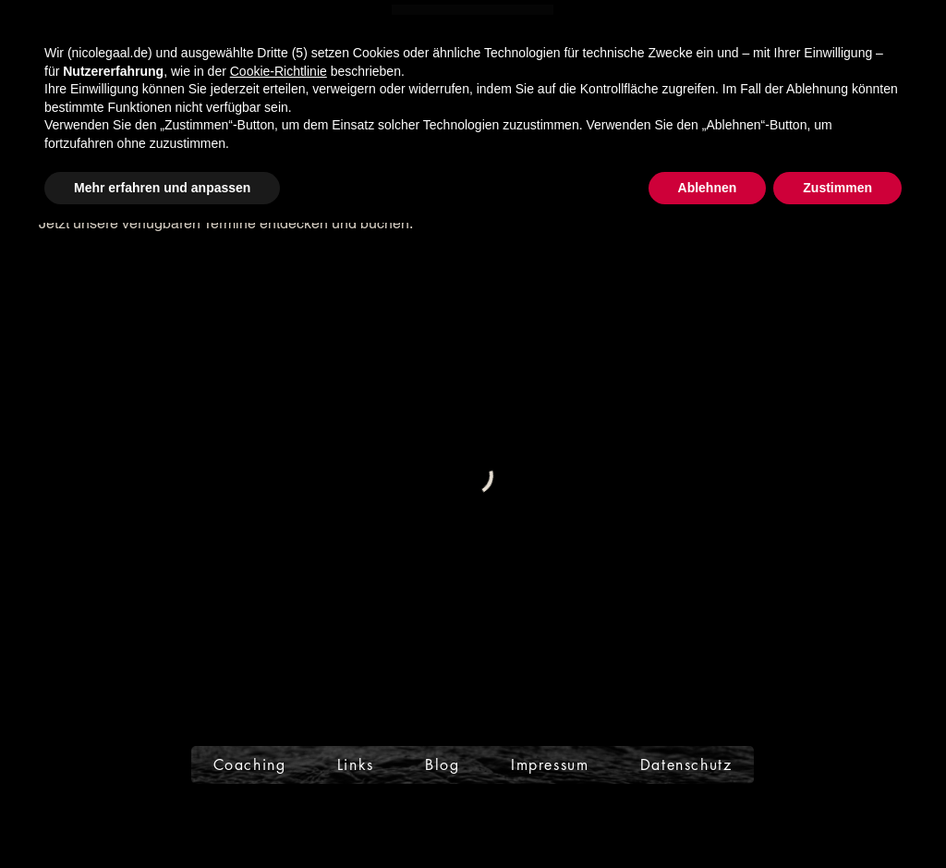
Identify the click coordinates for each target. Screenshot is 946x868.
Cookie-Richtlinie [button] (278, 71)
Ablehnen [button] (707, 187)
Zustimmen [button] (837, 187)
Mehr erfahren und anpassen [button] (162, 187)
